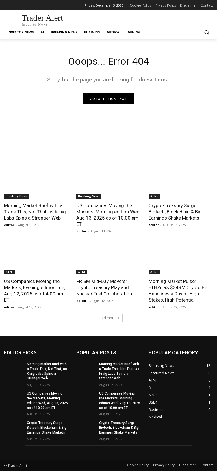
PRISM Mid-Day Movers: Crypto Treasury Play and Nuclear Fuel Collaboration (104, 289)
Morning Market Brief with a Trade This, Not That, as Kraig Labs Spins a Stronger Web (35, 213)
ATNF (154, 197)
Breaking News (16, 197)
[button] (206, 32)
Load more (109, 319)
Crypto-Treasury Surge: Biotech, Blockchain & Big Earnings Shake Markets (175, 213)
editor (9, 226)
